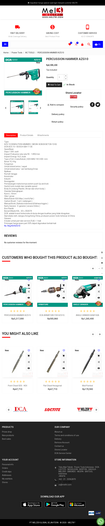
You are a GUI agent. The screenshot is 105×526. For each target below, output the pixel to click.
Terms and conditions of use (67, 435)
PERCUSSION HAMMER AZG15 (17, 315)
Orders (5, 468)
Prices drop (7, 432)
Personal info (8, 464)
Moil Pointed (87, 386)
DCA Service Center (63, 453)
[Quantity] (61, 77)
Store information (67, 464)
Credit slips (6, 472)
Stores (5, 482)
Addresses (6, 475)
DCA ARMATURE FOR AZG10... (53, 315)
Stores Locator (61, 450)
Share (92, 104)
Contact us (59, 446)
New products (8, 435)
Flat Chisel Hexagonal (52, 386)
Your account (10, 459)
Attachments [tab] (43, 135)
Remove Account (62, 442)
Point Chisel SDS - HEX (17, 386)
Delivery (58, 439)
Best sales (6, 439)
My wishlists (7, 479)
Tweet (97, 104)
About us (58, 432)
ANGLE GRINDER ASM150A (87, 315)
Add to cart (54, 85)
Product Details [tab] (26, 135)
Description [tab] (11, 135)
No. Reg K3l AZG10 (12, 226)
